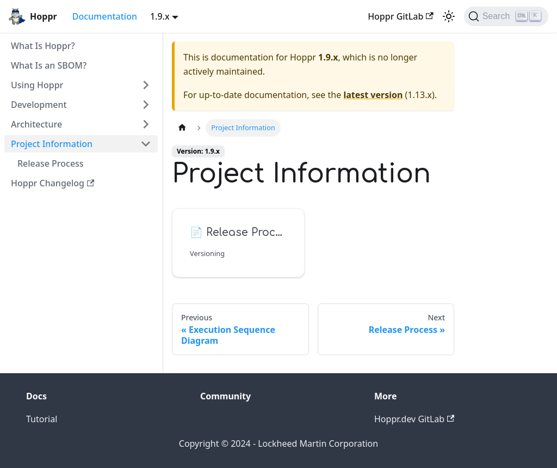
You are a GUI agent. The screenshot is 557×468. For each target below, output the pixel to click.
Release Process (50, 163)
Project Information (51, 144)
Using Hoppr (37, 85)
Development (39, 105)
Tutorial (41, 419)
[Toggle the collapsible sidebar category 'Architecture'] (146, 124)
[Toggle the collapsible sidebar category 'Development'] (146, 104)
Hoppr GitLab (401, 16)
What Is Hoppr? (43, 46)
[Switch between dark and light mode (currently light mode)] (448, 16)
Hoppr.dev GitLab (414, 419)
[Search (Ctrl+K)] (506, 16)
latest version (373, 95)
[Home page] (182, 127)
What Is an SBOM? (48, 65)
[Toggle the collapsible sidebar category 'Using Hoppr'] (146, 85)
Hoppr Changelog (52, 183)
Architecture (36, 124)
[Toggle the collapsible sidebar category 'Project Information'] (146, 144)
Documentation (104, 16)
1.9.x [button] (160, 16)
